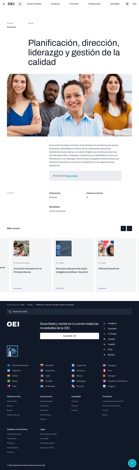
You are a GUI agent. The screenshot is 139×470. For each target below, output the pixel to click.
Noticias (74, 406)
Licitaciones (11, 438)
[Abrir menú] (4, 4)
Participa (10, 443)
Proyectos (44, 410)
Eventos (74, 401)
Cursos (30, 305)
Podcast (74, 410)
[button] (123, 228)
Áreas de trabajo (34, 4)
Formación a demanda (111, 406)
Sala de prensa (12, 448)
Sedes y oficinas (13, 415)
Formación (74, 4)
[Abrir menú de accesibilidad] (132, 463)
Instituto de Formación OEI (113, 401)
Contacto (10, 452)
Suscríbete (69, 336)
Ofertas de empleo (14, 434)
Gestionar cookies (47, 448)
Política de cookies (47, 443)
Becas (105, 415)
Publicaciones (94, 4)
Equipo (9, 410)
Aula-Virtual (71, 176)
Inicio (22, 305)
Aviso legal (44, 438)
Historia (10, 406)
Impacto (43, 419)
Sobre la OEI (12, 401)
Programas (44, 406)
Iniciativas (55, 4)
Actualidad (114, 4)
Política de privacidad (48, 434)
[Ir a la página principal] (11, 4)
